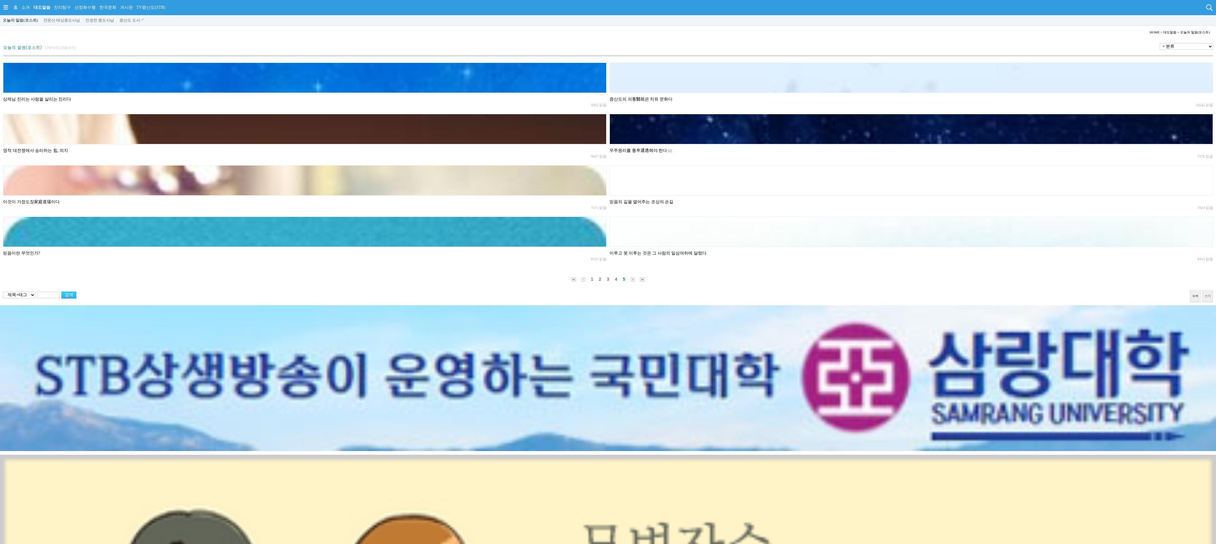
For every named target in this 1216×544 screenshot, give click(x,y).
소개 (25, 7)
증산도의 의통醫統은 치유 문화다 (641, 99)
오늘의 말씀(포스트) (20, 20)
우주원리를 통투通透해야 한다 (638, 150)
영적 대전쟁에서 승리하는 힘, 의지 (35, 150)
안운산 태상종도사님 (61, 20)
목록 (1195, 296)
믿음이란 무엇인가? (21, 253)
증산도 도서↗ (131, 20)
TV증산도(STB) (150, 7)
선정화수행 (85, 7)
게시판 (126, 7)
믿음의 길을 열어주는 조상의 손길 (641, 202)
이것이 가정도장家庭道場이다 (31, 202)
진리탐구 (62, 7)
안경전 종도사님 (99, 20)
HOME (1154, 32)
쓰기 (1207, 296)
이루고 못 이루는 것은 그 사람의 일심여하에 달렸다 (658, 253)
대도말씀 (41, 7)
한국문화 (107, 7)
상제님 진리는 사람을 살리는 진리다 (37, 99)
